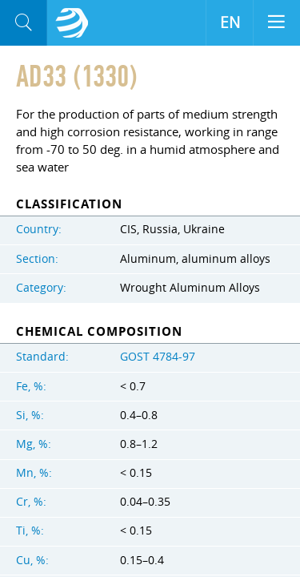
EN (230, 22)
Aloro (72, 23)
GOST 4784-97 (157, 356)
